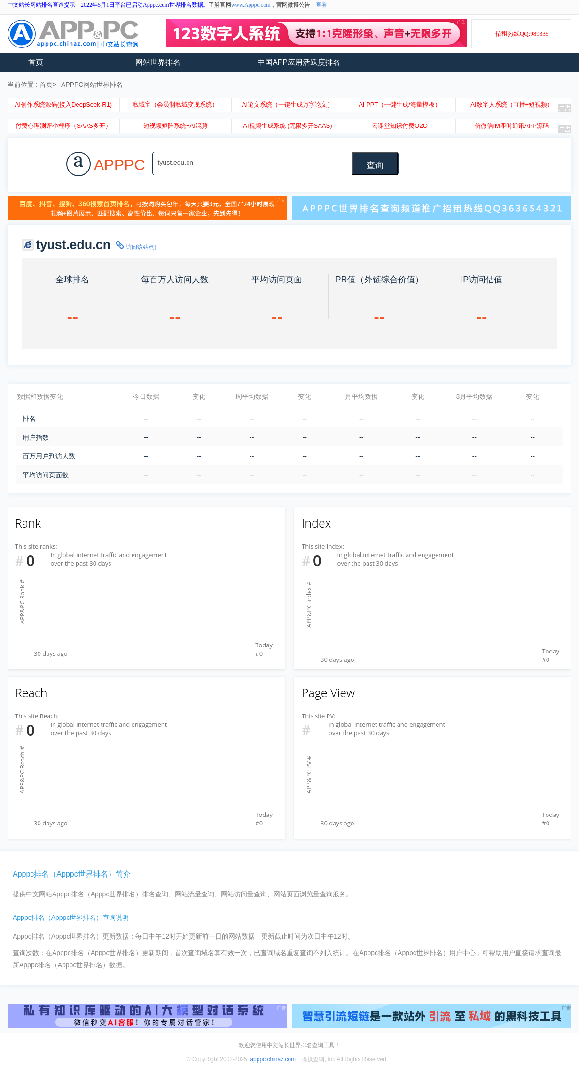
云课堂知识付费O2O (399, 125)
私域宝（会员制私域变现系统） (175, 104)
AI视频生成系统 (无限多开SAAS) (287, 125)
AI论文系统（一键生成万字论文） (287, 104)
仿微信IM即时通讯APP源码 (511, 125)
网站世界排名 (157, 62)
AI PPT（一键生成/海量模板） (400, 104)
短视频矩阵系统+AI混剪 (175, 125)
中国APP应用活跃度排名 (299, 62)
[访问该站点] (135, 247)
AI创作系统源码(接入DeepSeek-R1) (63, 104)
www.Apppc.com (251, 4)
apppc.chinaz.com (273, 1059)
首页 (35, 62)
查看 (321, 4)
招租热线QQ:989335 (521, 33)
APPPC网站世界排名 (92, 84)
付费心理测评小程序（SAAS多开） (63, 125)
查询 (375, 165)
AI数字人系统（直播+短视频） (511, 104)
